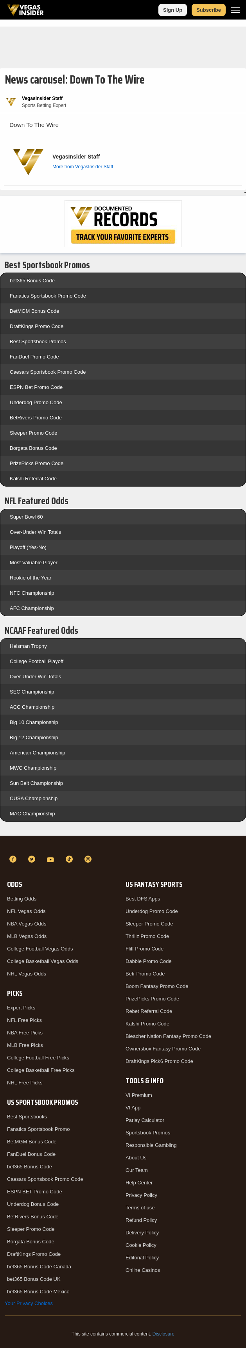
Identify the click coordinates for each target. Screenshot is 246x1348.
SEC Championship (32, 692)
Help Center (139, 1183)
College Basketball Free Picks (41, 1070)
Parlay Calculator (145, 1120)
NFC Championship (32, 593)
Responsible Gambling (151, 1145)
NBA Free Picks (25, 1033)
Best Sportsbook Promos (38, 341)
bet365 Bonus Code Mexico (38, 1292)
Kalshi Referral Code (33, 478)
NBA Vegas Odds (26, 924)
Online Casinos (143, 1270)
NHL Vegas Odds (26, 974)
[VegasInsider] (123, 845)
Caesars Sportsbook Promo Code (48, 372)
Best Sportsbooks (27, 1117)
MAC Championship (32, 814)
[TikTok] (70, 859)
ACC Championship (32, 707)
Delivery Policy (142, 1233)
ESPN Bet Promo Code (36, 387)
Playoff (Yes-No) (28, 547)
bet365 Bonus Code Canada (39, 1267)
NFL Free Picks (24, 1020)
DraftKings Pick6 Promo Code (159, 1061)
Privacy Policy (141, 1195)
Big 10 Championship (34, 722)
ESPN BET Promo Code (34, 1192)
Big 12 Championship (34, 737)
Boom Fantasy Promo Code (157, 986)
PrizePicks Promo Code (36, 463)
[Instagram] (89, 859)
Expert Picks (21, 1008)
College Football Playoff (36, 661)
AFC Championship (32, 608)
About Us (136, 1158)
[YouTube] (51, 859)
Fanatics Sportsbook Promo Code (48, 296)
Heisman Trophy (28, 646)
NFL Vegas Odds (26, 911)
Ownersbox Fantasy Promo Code (163, 1049)
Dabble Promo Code (149, 961)
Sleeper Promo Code (33, 433)
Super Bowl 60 (26, 517)
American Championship (37, 753)
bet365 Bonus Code (32, 281)
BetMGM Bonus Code (34, 311)
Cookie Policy (141, 1245)
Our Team (137, 1170)
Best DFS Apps (143, 899)
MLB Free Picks (25, 1045)
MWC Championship (33, 768)
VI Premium (139, 1095)
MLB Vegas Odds (27, 936)
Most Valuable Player (33, 562)
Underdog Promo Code (36, 402)
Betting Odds (21, 899)
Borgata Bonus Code (33, 448)
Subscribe (208, 10)
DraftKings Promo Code (36, 326)
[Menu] (235, 10)
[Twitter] (33, 859)
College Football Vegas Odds (40, 949)
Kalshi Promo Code (147, 1024)
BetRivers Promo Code (36, 418)
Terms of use (140, 1208)
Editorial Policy (142, 1258)
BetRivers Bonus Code (33, 1217)
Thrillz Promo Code (147, 936)
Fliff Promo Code (144, 949)
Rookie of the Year (30, 578)
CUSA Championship (33, 798)
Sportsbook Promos (148, 1133)
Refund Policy (141, 1220)
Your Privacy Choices (29, 1303)
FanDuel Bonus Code (31, 1154)
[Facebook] (14, 859)
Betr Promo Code (145, 974)
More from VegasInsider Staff (82, 166)
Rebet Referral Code (149, 1011)
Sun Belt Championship (36, 783)
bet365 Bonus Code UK (34, 1279)
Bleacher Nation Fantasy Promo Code (168, 1036)
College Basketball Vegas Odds (42, 961)
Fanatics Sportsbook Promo (38, 1129)
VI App (133, 1108)
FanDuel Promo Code (34, 357)
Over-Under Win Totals (35, 532)
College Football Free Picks (38, 1058)
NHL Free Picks (25, 1083)
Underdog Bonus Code (33, 1204)
